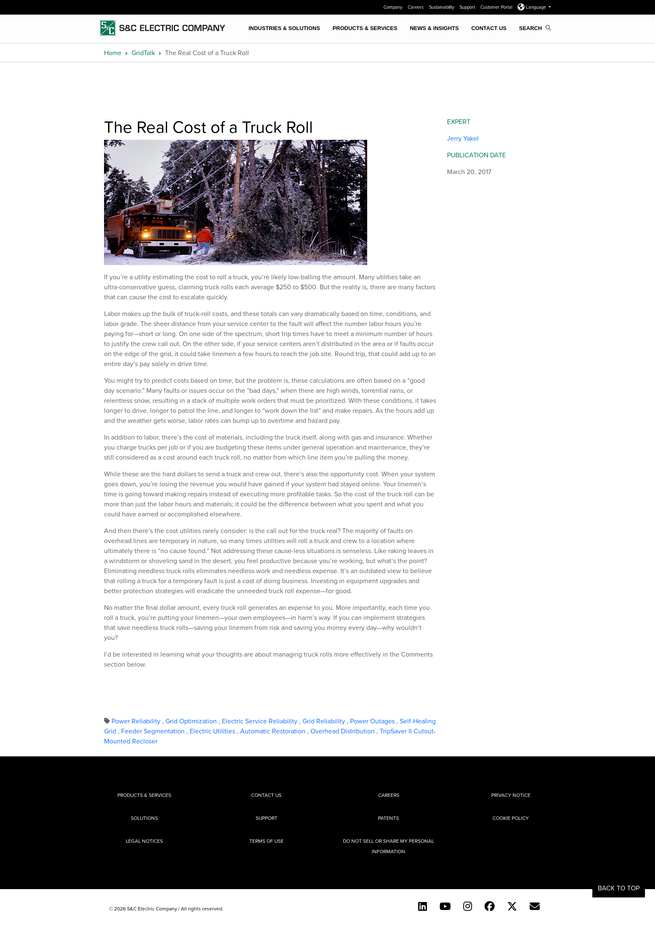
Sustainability (442, 7)
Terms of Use (266, 840)
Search (535, 28)
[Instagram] (467, 906)
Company (393, 7)
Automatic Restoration (275, 730)
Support (468, 7)
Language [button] (532, 7)
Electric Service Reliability (262, 720)
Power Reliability (138, 720)
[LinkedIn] (422, 906)
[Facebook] (490, 906)
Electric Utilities (215, 730)
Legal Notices (144, 840)
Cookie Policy (511, 817)
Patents (388, 817)
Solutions (144, 817)
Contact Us (488, 28)
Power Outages (375, 720)
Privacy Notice (511, 795)
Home (113, 52)
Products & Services (365, 28)
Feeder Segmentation (155, 730)
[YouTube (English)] (445, 906)
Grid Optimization (193, 720)
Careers (416, 7)
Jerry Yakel (463, 138)
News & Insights (434, 28)
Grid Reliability (326, 720)
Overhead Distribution (345, 730)
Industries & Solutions (284, 28)
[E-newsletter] (535, 906)
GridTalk (143, 52)
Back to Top (619, 887)
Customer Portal (496, 7)
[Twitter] (512, 906)
